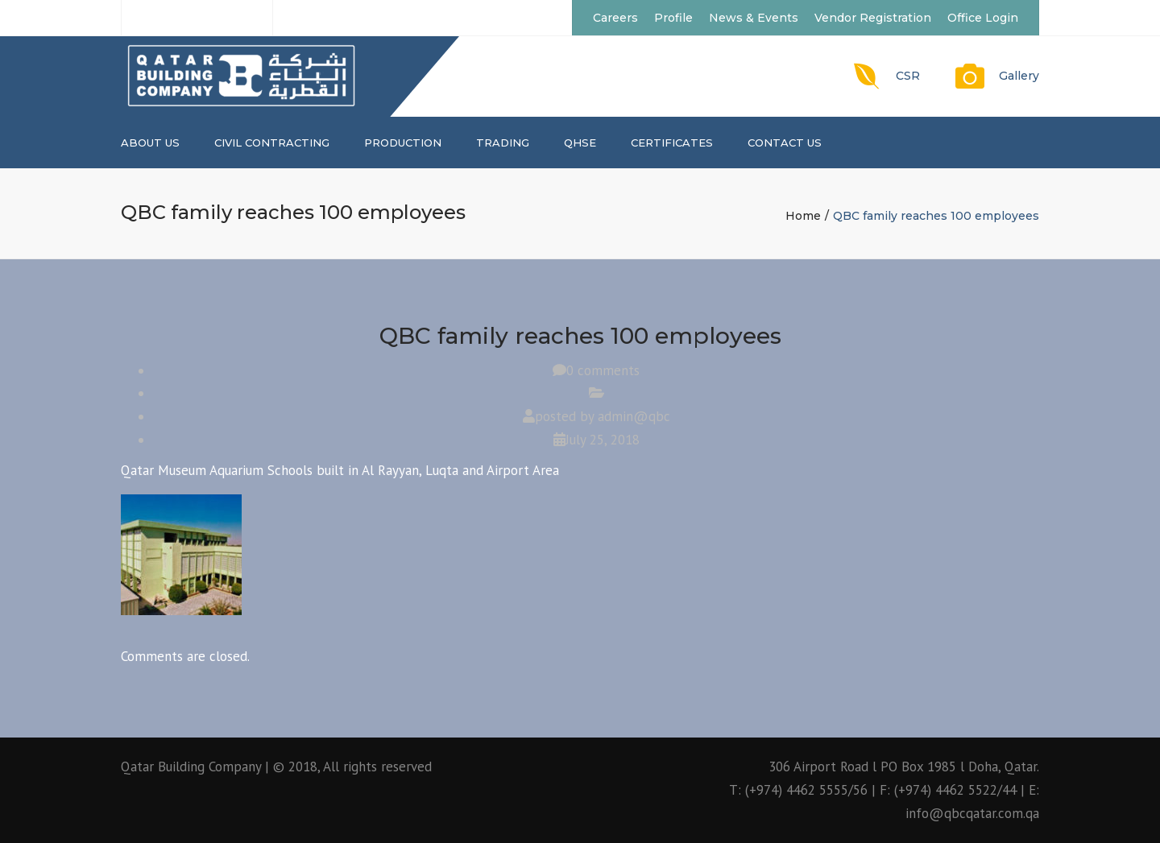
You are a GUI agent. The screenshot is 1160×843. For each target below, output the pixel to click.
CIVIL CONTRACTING (271, 142)
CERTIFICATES (672, 142)
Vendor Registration (872, 17)
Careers (615, 17)
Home (803, 216)
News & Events (753, 17)
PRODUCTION (402, 142)
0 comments (603, 370)
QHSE (580, 142)
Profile (673, 17)
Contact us (785, 142)
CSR (908, 75)
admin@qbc (634, 416)
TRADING (502, 142)
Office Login (982, 17)
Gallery (1019, 75)
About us (150, 142)
